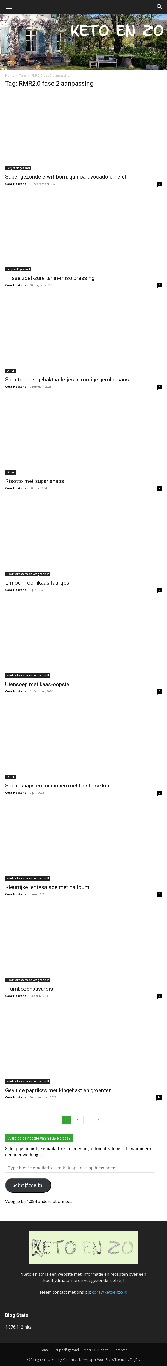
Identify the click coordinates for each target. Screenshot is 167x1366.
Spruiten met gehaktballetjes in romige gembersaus (67, 379)
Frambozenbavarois (29, 989)
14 (159, 1097)
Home (9, 75)
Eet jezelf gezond (18, 168)
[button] (9, 7)
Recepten (121, 1350)
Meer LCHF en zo (96, 1350)
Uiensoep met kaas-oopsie (37, 684)
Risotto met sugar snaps (34, 481)
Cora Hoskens (15, 184)
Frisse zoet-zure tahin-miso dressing (49, 278)
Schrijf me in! (28, 1185)
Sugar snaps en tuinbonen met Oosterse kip (57, 785)
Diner (10, 371)
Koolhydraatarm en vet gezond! (28, 574)
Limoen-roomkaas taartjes (37, 583)
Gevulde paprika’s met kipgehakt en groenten (58, 1090)
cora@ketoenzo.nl (109, 1292)
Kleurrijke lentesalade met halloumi (48, 887)
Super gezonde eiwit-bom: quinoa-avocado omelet (65, 177)
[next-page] (98, 1120)
